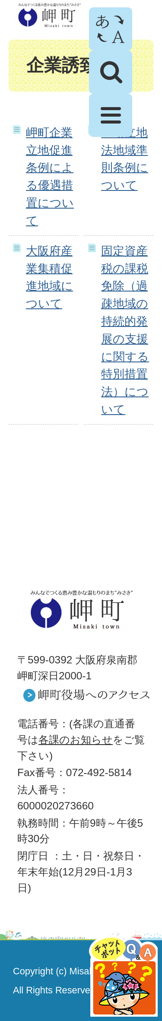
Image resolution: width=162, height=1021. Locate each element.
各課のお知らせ (75, 739)
